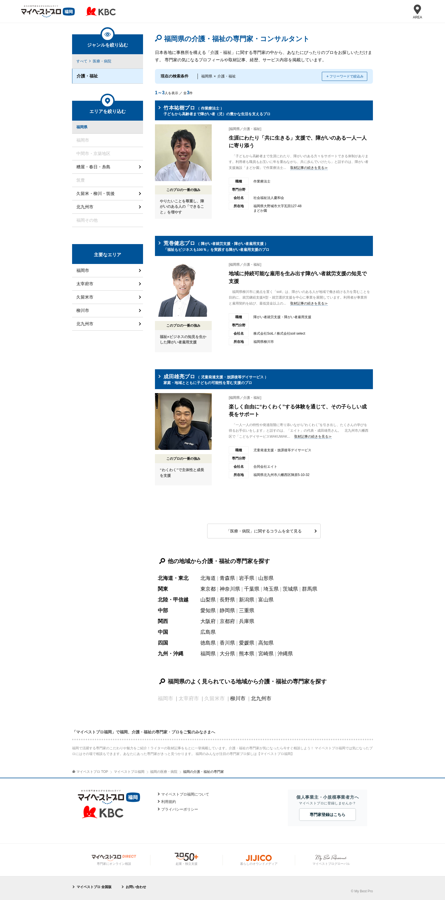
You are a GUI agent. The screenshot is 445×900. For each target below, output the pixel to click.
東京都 (208, 589)
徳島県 (208, 643)
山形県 (266, 578)
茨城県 (290, 589)
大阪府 (208, 621)
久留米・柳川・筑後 (95, 193)
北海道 (208, 578)
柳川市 (237, 698)
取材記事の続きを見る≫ (309, 168)
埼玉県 (271, 589)
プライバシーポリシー (179, 809)
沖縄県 (285, 653)
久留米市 (84, 297)
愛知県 (208, 610)
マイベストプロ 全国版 (94, 887)
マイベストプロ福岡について (185, 794)
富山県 (266, 600)
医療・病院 (102, 61)
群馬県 (309, 589)
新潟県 (246, 600)
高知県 (266, 643)
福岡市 (82, 270)
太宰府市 (84, 283)
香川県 (227, 643)
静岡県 (227, 610)
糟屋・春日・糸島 (93, 166)
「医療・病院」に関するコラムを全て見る (264, 531)
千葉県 (251, 589)
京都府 (227, 621)
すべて (81, 61)
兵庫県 (246, 621)
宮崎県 (266, 653)
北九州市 (261, 698)
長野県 (227, 600)
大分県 (227, 653)
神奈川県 (230, 589)
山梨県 (208, 600)
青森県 (227, 578)
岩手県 (246, 578)
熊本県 (246, 653)
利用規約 (168, 802)
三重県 (246, 610)
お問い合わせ (136, 887)
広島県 (208, 632)
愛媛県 (246, 643)
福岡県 (208, 653)
